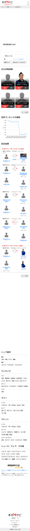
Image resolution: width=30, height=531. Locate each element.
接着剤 (13, 459)
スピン (12, 440)
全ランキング (5, 386)
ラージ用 (4, 413)
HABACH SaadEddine (6, 200)
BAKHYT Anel (23, 186)
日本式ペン (10, 432)
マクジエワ (23, 256)
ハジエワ (23, 268)
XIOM (23, 405)
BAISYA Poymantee (23, 200)
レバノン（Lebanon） (18, 59)
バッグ (7, 454)
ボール (18, 456)
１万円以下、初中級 (22, 386)
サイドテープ (24, 456)
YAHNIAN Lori (6, 161)
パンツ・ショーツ (16, 451)
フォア (25, 378)
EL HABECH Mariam (6, 268)
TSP (9, 405)
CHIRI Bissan (23, 240)
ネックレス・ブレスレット (8, 456)
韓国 (14, 359)
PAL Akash (23, 213)
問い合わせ (15, 526)
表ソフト (8, 381)
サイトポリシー (15, 522)
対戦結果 (14, 159)
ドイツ (10, 359)
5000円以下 (19, 378)
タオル (18, 454)
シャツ (23, 451)
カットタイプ (18, 365)
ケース (3, 454)
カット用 (23, 432)
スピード (7, 440)
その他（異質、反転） (7, 434)
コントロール (18, 440)
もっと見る (25, 112)
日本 (3, 359)
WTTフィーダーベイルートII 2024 (14, 149)
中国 (6, 359)
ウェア (9, 451)
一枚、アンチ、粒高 (18, 410)
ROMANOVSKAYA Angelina (23, 173)
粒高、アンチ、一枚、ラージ (19, 381)
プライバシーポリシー (15, 520)
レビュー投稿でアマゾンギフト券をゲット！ (15, 471)
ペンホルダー (10, 365)
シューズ (4, 451)
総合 (3, 378)
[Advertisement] (15, 24)
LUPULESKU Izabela (23, 159)
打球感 (25, 440)
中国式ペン (17, 432)
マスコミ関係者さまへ (15, 524)
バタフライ (4, 405)
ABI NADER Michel (23, 227)
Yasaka (18, 405)
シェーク (4, 365)
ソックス (13, 454)
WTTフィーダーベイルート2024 (13, 246)
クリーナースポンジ (21, 459)
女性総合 (13, 378)
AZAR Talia (6, 184)
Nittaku (14, 405)
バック (3, 381)
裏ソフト (4, 410)
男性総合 (7, 378)
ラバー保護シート (6, 459)
